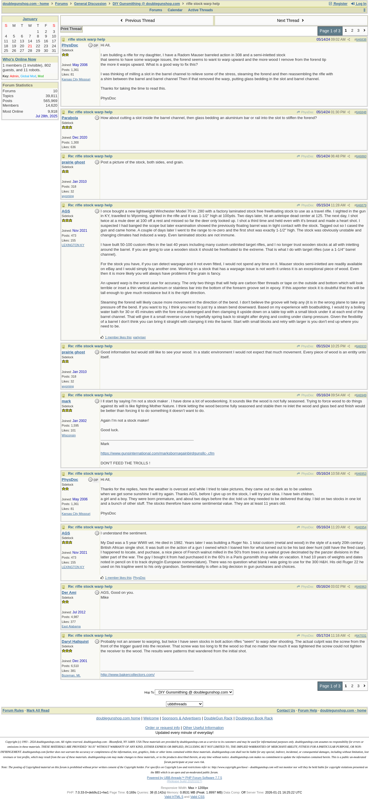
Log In (358, 4)
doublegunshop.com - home (26, 4)
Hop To (149, 692)
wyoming (68, 196)
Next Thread (291, 20)
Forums (61, 4)
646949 (361, 395)
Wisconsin (69, 435)
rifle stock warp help (86, 39)
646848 (361, 112)
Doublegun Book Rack (254, 718)
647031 (361, 635)
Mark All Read (38, 710)
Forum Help (307, 710)
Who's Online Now (19, 59)
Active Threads (200, 10)
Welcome (151, 718)
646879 (361, 205)
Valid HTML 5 (173, 796)
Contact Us (286, 710)
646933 (361, 346)
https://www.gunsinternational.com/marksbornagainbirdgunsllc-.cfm (157, 453)
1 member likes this (118, 337)
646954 (361, 527)
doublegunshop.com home (118, 718)
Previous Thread (137, 20)
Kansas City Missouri (76, 79)
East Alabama (71, 626)
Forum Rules (13, 710)
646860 (361, 156)
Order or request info (162, 727)
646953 (361, 473)
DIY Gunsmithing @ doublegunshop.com (146, 4)
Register (337, 4)
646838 (361, 39)
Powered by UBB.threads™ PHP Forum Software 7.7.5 (184, 777)
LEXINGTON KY (73, 245)
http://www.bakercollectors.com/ (128, 674)
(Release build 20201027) (184, 781)
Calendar (175, 10)
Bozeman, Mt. (71, 675)
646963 (361, 586)
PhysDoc (305, 112)
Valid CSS (197, 796)
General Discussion (90, 4)
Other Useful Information (203, 727)
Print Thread (71, 29)
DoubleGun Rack (218, 718)
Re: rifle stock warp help (90, 112)
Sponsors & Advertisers (181, 718)
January (29, 19)
